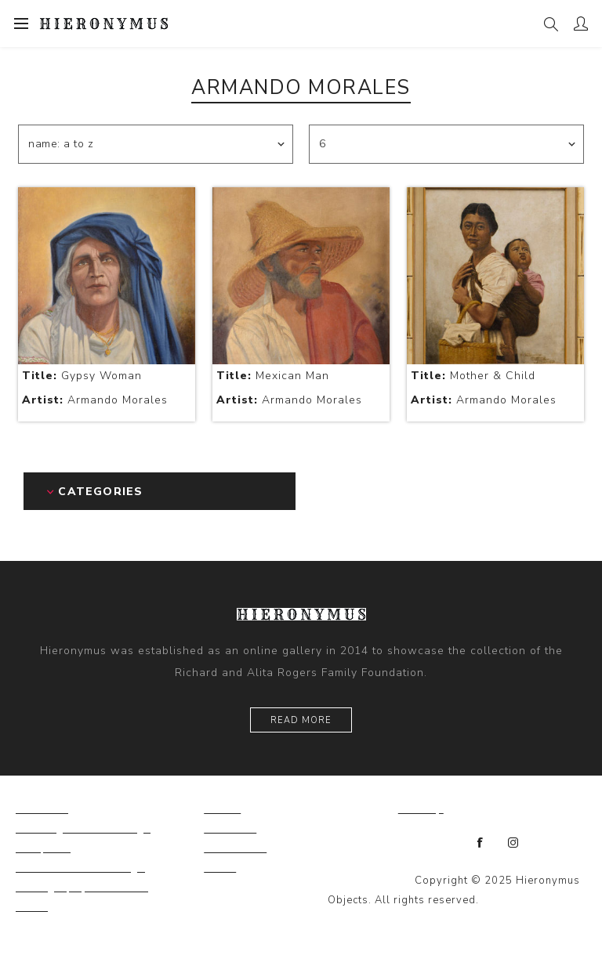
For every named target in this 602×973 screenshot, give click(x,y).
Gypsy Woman (82, 375)
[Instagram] (513, 842)
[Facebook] (480, 842)
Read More (301, 720)
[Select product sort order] (155, 144)
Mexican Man (272, 375)
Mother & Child (473, 375)
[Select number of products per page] (446, 144)
